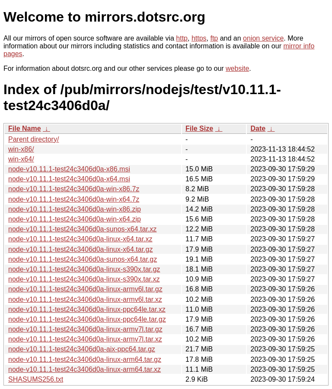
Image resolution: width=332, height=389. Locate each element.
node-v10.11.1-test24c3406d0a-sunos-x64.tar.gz (82, 259)
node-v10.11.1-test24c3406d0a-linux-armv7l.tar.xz (85, 339)
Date (257, 128)
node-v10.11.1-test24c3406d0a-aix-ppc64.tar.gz (81, 349)
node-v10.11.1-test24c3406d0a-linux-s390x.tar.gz (84, 269)
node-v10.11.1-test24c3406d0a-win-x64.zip (74, 219)
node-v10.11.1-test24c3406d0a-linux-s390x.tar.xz (84, 279)
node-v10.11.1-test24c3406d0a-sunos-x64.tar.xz (82, 229)
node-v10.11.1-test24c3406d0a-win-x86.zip (74, 209)
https (199, 38)
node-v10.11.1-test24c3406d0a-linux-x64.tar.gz (80, 249)
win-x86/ (21, 149)
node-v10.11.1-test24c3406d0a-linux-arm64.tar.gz (84, 359)
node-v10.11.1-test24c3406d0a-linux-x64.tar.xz (80, 239)
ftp (214, 38)
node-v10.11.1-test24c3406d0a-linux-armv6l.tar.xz (85, 299)
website (237, 68)
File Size (199, 128)
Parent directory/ (33, 139)
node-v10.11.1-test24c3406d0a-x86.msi (69, 169)
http (182, 38)
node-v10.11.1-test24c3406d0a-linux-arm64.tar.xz (84, 369)
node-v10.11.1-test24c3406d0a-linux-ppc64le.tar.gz (87, 319)
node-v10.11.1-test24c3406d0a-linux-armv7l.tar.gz (85, 329)
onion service (263, 38)
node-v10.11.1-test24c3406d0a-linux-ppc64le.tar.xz (87, 309)
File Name (24, 128)
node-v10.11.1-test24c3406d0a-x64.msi (69, 179)
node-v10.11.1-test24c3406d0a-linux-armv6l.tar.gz (85, 289)
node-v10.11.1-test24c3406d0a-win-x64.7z (73, 199)
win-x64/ (21, 159)
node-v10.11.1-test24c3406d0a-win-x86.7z (73, 189)
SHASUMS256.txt (35, 379)
